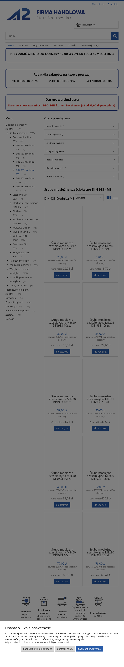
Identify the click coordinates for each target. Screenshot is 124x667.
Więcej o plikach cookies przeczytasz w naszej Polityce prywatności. (37, 642)
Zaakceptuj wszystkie (89, 648)
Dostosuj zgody (65, 648)
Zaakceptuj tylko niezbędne (37, 648)
